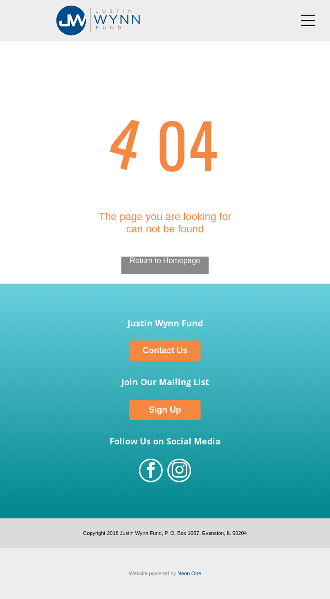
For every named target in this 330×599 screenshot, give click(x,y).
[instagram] (179, 472)
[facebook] (151, 472)
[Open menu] (308, 20)
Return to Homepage (165, 261)
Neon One (189, 573)
